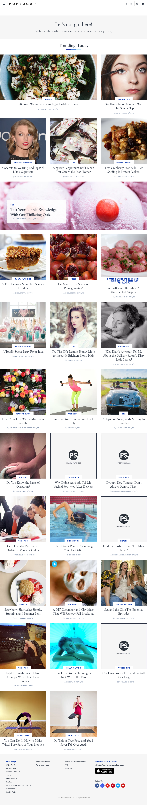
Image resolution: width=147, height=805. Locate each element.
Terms (8, 775)
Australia (68, 768)
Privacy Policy (11, 779)
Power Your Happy (43, 765)
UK (66, 765)
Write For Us (11, 765)
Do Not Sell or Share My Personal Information (18, 787)
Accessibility (11, 768)
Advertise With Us (13, 772)
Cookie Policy (11, 792)
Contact (9, 782)
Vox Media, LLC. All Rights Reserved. (77, 798)
